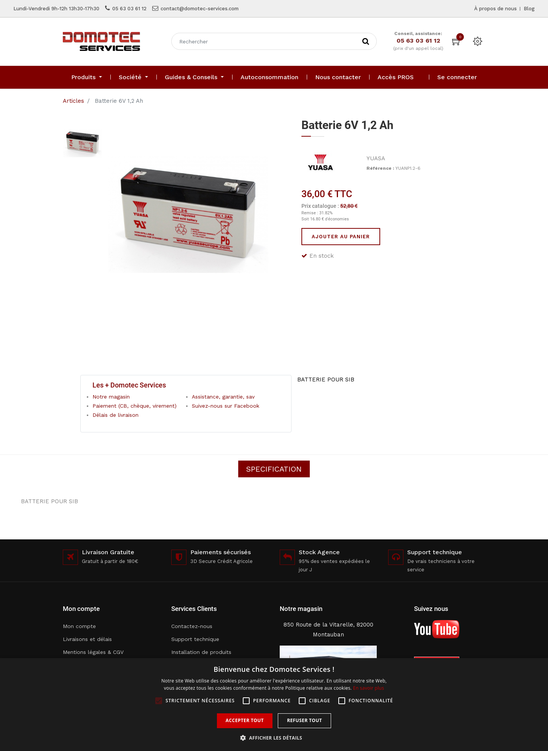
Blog (529, 8)
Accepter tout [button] (245, 720)
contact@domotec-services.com (200, 8)
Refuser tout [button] (304, 720)
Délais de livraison (115, 415)
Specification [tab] (274, 469)
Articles (73, 100)
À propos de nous (495, 8)
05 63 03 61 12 (129, 8)
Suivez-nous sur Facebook (225, 406)
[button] (274, 738)
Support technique (195, 639)
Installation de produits (201, 652)
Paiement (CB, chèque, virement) (134, 406)
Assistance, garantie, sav (223, 397)
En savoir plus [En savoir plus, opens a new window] (368, 688)
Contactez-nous (191, 626)
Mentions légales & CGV (93, 652)
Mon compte (79, 626)
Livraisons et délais (87, 639)
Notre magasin (111, 397)
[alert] (274, 704)
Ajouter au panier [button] (341, 236)
